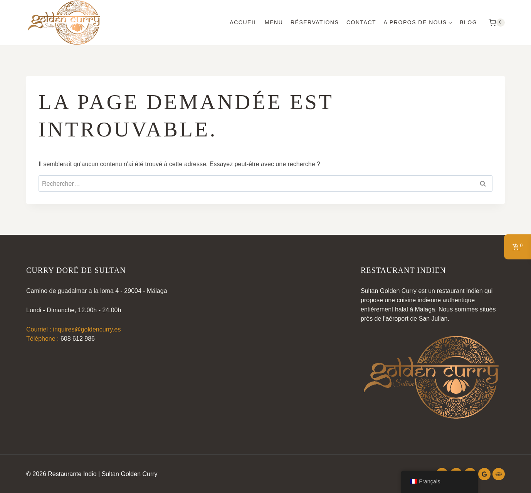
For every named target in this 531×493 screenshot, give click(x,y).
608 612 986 (77, 338)
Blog (468, 22)
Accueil (243, 22)
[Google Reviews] (484, 474)
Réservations (315, 22)
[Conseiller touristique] (498, 474)
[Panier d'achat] (495, 23)
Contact (361, 22)
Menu (274, 22)
